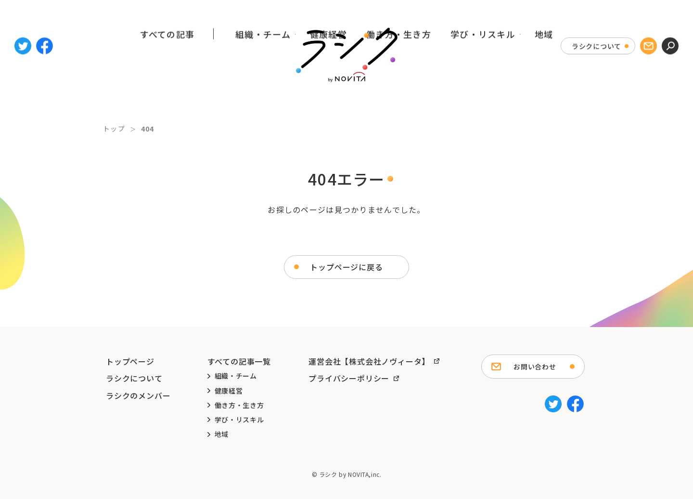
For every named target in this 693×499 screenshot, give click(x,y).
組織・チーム (263, 93)
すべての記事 (167, 93)
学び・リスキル (482, 93)
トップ (114, 128)
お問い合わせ (534, 366)
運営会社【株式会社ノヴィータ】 (369, 361)
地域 (544, 93)
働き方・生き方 (398, 93)
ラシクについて (596, 33)
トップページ (130, 361)
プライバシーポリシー (348, 378)
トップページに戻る (346, 267)
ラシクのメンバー (138, 395)
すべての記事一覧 (239, 361)
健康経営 (328, 93)
